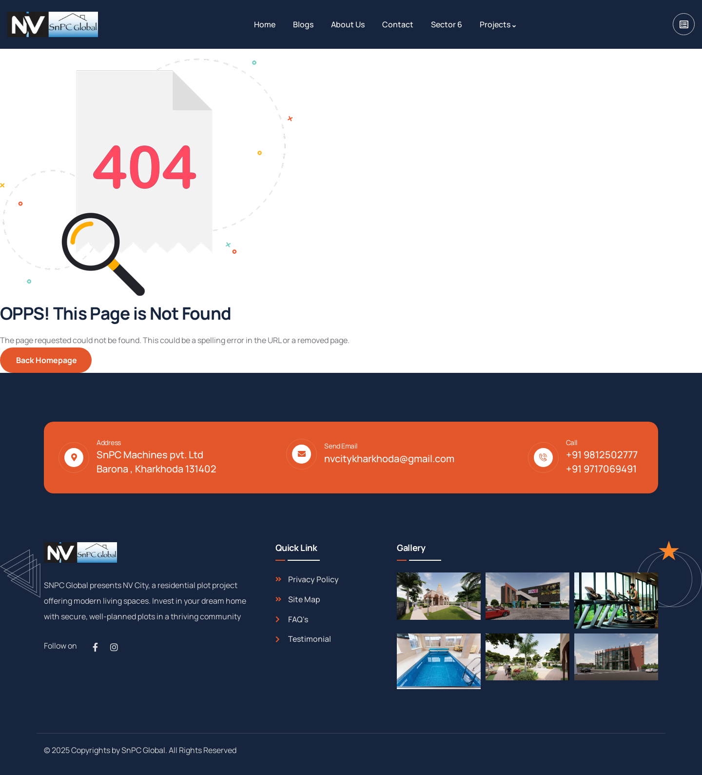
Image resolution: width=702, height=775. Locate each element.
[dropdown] (684, 24)
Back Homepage (46, 360)
